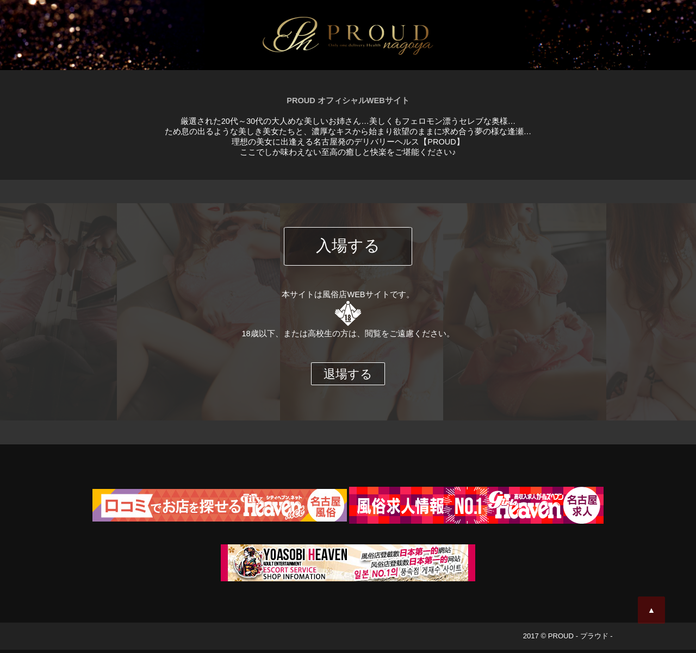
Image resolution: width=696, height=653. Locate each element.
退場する (348, 377)
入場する (348, 249)
